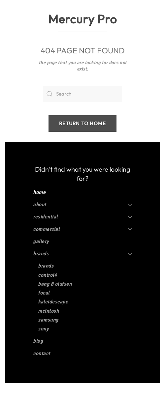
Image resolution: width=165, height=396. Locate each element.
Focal (44, 293)
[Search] (82, 94)
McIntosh (48, 311)
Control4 (47, 275)
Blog (38, 341)
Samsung (48, 320)
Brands (82, 254)
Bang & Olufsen (55, 284)
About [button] (82, 205)
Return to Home (82, 123)
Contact (41, 353)
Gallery (41, 241)
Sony (43, 329)
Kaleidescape (53, 302)
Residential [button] (82, 217)
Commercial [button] (82, 229)
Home (39, 192)
